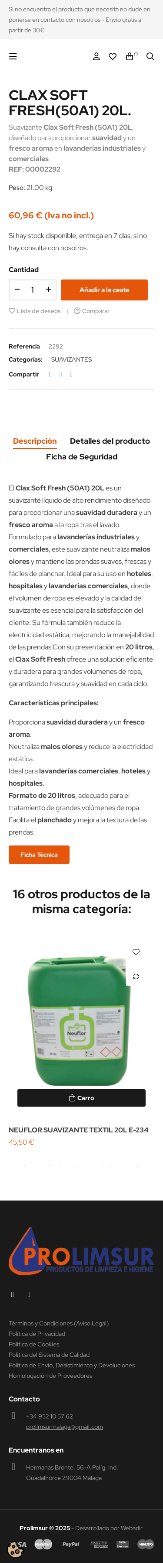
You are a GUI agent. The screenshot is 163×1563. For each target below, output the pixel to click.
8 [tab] (77, 1165)
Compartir (50, 374)
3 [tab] (34, 1165)
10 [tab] (94, 1165)
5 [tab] (51, 1165)
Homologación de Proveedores (50, 1376)
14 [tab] (129, 1165)
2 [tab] (25, 1165)
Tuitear (61, 374)
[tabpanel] (81, 1041)
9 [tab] (86, 1165)
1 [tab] (16, 1165)
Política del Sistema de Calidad (49, 1355)
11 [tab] (103, 1165)
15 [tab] (138, 1165)
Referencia (24, 346)
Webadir (132, 1528)
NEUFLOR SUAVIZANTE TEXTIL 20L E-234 (79, 1130)
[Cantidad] (33, 289)
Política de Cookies (34, 1344)
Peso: (17, 187)
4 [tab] (42, 1165)
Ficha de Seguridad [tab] (81, 457)
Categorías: (26, 359)
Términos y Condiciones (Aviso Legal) (59, 1323)
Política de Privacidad (37, 1334)
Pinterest (71, 374)
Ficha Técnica (39, 855)
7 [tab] (68, 1165)
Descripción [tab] (35, 441)
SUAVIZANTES (71, 359)
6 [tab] (60, 1165)
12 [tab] (112, 1165)
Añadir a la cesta (104, 290)
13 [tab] (120, 1165)
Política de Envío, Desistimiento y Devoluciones (72, 1365)
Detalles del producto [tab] (110, 441)
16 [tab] (147, 1165)
